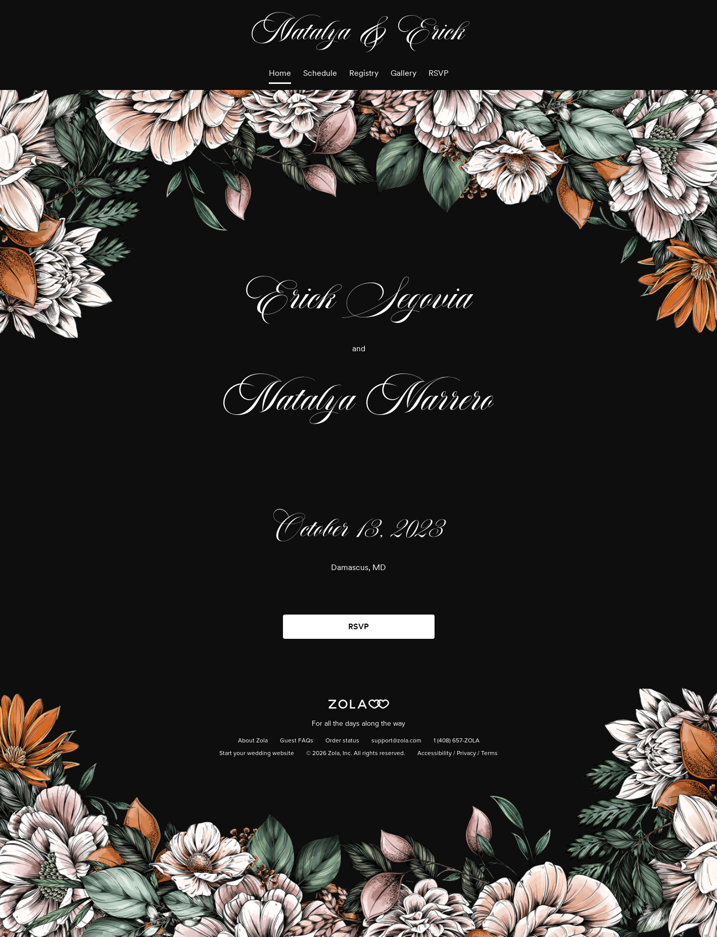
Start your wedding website (256, 754)
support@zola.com (396, 741)
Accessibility (434, 754)
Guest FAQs (296, 741)
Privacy (466, 754)
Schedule (320, 73)
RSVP (438, 73)
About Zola (253, 741)
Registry (363, 73)
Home (280, 73)
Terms (489, 754)
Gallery (403, 73)
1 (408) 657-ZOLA (457, 741)
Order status (342, 741)
